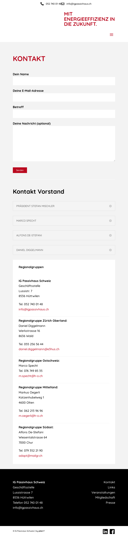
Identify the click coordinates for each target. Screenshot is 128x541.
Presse (110, 503)
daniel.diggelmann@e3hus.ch (39, 349)
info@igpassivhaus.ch (34, 309)
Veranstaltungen (103, 492)
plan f (41, 531)
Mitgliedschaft (105, 497)
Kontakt (109, 482)
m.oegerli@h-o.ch (31, 416)
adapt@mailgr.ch (30, 456)
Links (111, 487)
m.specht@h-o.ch (31, 376)
